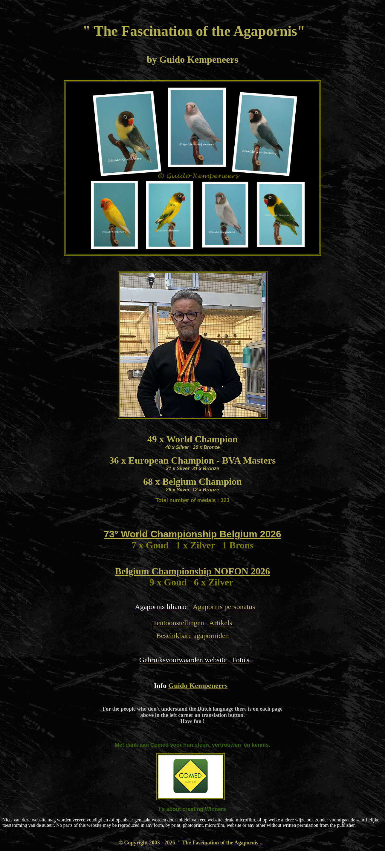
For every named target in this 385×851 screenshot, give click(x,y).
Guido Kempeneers (197, 685)
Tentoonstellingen (178, 623)
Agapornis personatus (224, 607)
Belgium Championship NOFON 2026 (192, 571)
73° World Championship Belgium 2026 (192, 534)
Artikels (220, 623)
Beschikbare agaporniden (192, 636)
